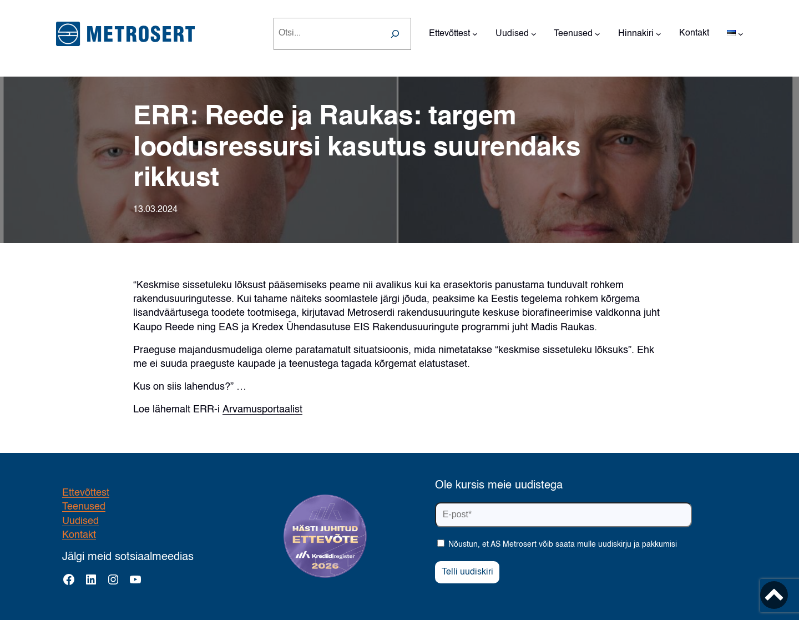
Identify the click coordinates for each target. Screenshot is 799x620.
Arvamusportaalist (262, 410)
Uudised (80, 521)
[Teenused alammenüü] (597, 34)
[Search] (395, 34)
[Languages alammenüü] (741, 34)
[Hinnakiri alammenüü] (658, 34)
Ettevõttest (85, 493)
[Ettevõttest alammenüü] (475, 34)
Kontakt (79, 535)
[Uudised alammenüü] (534, 34)
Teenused (83, 507)
